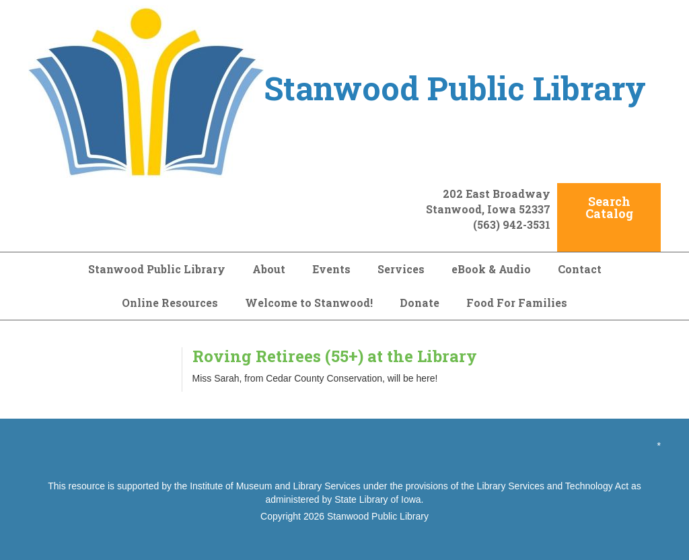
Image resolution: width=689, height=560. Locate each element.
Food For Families (516, 302)
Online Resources (170, 302)
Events (331, 269)
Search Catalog (609, 207)
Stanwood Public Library (156, 269)
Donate (419, 302)
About (268, 269)
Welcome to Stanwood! (309, 302)
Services (401, 269)
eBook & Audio (491, 269)
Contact (580, 269)
